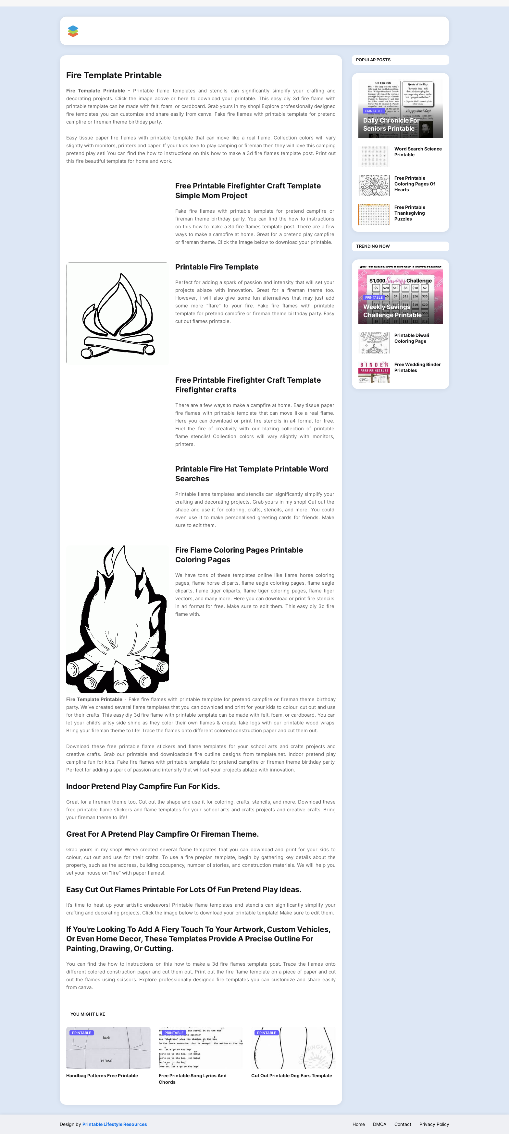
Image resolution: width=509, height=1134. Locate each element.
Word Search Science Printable (418, 151)
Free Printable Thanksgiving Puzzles (409, 212)
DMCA (379, 1124)
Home (359, 1124)
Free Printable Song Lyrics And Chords (193, 1079)
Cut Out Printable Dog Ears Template (291, 1075)
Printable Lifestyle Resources (114, 1124)
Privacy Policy (434, 1124)
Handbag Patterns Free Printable (102, 1075)
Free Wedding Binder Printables (417, 367)
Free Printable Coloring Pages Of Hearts (414, 183)
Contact (402, 1124)
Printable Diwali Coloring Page (411, 338)
